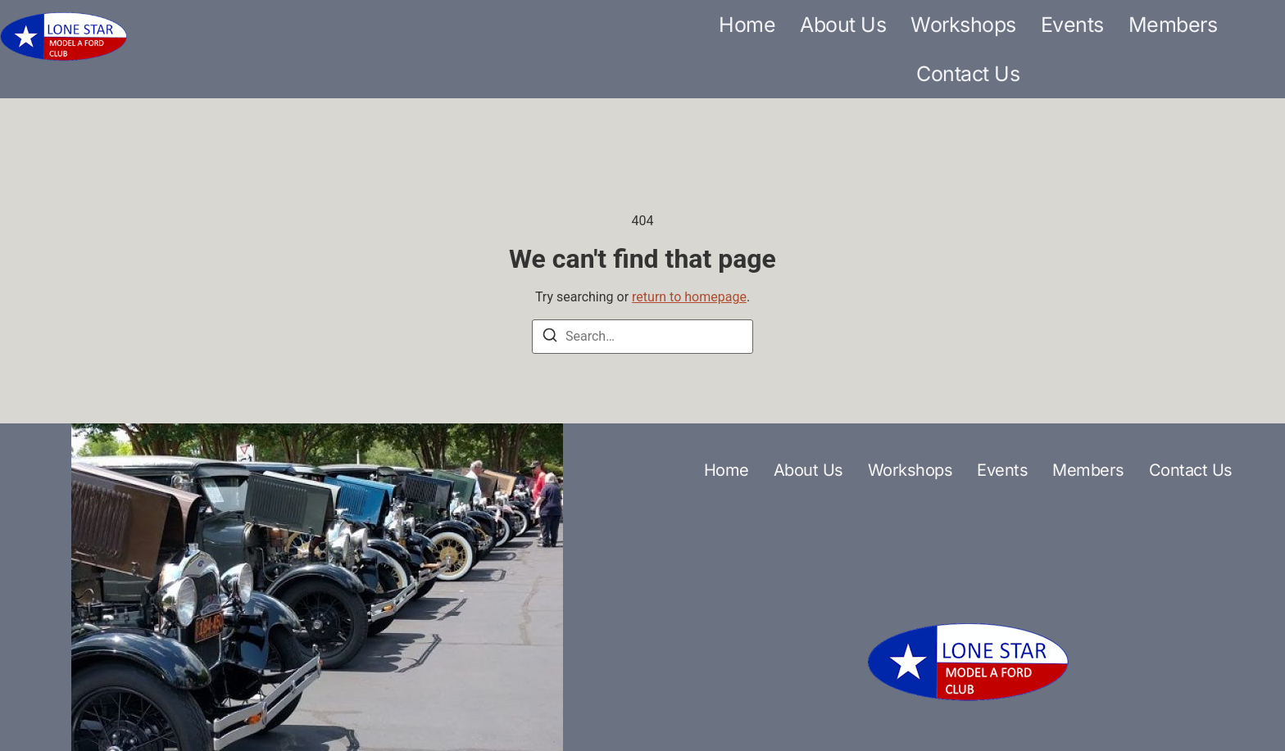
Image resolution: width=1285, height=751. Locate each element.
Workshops (963, 24)
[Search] (550, 337)
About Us (843, 24)
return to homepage (689, 297)
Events (1072, 24)
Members (1173, 24)
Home (747, 24)
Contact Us (967, 73)
